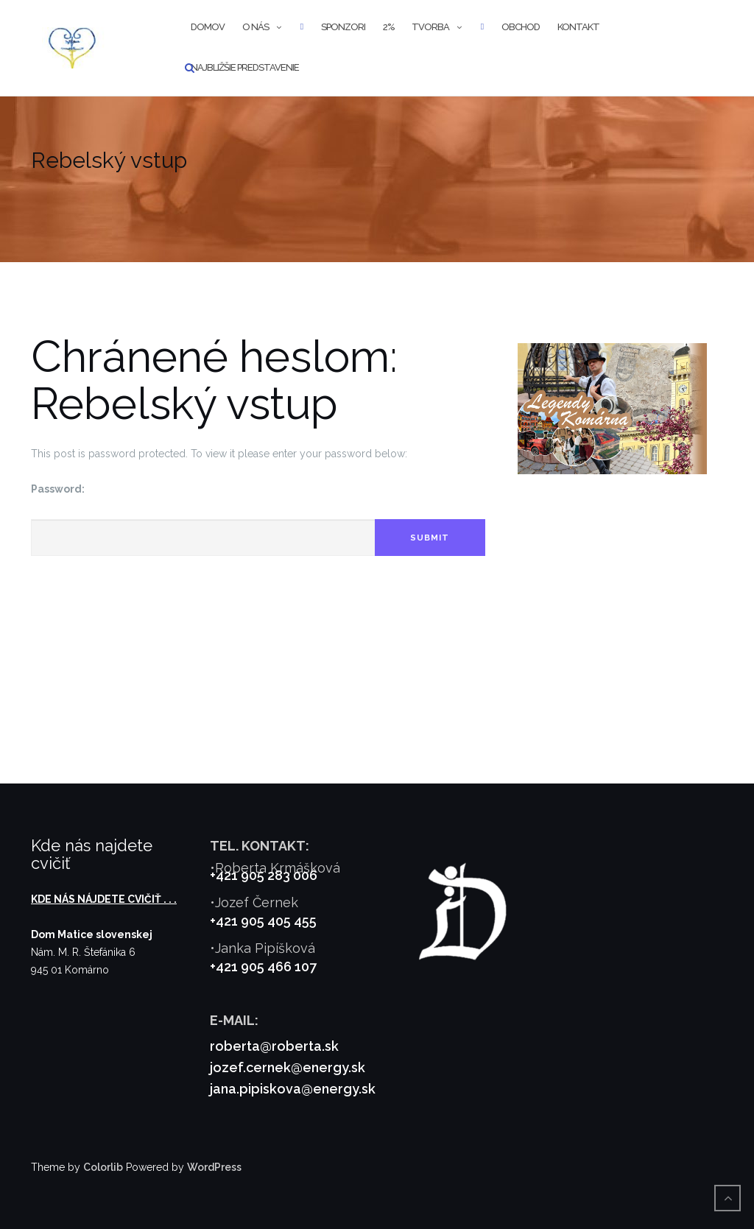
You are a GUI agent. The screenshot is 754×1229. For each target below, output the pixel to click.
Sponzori (343, 26)
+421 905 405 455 (263, 921)
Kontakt (578, 26)
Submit (429, 538)
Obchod (520, 26)
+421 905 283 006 (263, 875)
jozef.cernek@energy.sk (287, 1067)
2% (388, 26)
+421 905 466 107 (263, 966)
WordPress (214, 1167)
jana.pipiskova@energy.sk (293, 1088)
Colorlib (103, 1167)
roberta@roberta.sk (274, 1046)
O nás (255, 26)
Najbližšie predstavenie (245, 67)
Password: (58, 489)
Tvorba (430, 26)
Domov (208, 26)
